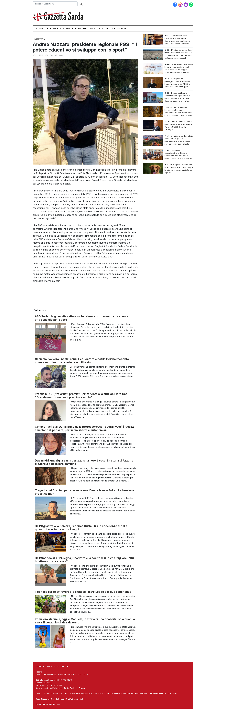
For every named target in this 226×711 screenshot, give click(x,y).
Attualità (42, 28)
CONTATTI (50, 666)
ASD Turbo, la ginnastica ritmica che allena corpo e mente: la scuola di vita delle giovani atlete (83, 318)
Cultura (104, 28)
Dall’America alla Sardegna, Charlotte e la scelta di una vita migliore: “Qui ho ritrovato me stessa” (84, 559)
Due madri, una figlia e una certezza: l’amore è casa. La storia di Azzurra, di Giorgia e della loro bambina (84, 462)
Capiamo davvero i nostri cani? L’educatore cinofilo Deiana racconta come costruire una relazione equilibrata (82, 360)
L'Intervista (39, 39)
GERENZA (40, 666)
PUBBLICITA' (62, 666)
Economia (81, 28)
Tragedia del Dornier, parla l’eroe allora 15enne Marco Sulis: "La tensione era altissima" (84, 492)
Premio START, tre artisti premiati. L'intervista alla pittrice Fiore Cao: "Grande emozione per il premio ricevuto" (81, 395)
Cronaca (55, 28)
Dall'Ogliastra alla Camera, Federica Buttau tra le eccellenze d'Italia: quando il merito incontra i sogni (81, 527)
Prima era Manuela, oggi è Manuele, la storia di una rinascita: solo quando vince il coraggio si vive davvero (85, 620)
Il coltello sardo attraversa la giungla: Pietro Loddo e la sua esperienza (83, 591)
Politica (68, 28)
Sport (93, 28)
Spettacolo (118, 28)
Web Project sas (53, 704)
